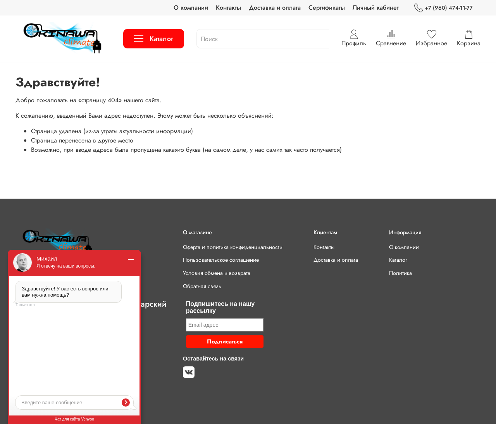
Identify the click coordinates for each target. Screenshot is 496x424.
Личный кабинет (376, 7)
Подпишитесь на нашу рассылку (220, 307)
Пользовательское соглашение (221, 260)
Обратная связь (202, 286)
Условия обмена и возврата (216, 273)
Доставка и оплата (275, 7)
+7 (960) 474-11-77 (443, 8)
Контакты (228, 7)
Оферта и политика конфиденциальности (232, 247)
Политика (400, 273)
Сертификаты (326, 7)
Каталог (153, 39)
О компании (191, 7)
